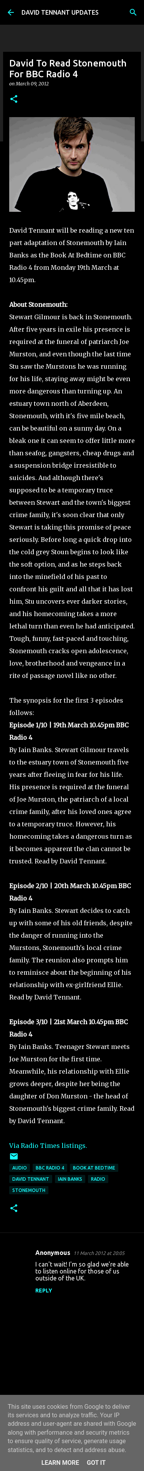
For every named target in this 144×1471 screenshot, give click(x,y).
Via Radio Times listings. (48, 1145)
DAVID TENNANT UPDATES (60, 12)
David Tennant (30, 1179)
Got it (96, 1462)
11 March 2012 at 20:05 (98, 1253)
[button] (13, 99)
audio (19, 1167)
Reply (43, 1290)
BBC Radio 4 (50, 1167)
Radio (98, 1179)
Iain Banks (70, 1179)
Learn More (60, 1462)
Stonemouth (28, 1190)
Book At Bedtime (94, 1167)
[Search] (133, 12)
